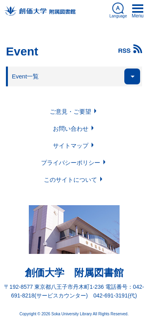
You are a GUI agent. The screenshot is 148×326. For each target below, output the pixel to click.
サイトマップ (70, 145)
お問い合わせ (70, 128)
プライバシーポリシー (70, 162)
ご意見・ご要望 (70, 111)
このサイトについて (70, 179)
